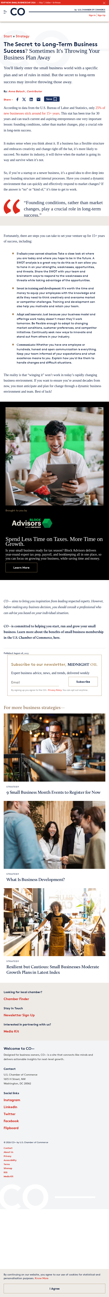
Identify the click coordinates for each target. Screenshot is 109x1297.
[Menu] (5, 12)
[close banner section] (104, 3)
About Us (8, 1152)
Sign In (92, 15)
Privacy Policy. (55, 690)
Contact (8, 1148)
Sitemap (8, 1168)
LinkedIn (10, 1107)
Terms (7, 1164)
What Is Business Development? (35, 880)
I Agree (55, 1288)
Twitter (9, 1114)
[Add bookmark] (52, 99)
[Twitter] (24, 99)
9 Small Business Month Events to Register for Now (53, 792)
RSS (5, 1172)
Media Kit (11, 1031)
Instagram (12, 1100)
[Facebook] (18, 99)
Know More (41, 1278)
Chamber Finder (16, 999)
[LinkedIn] (31, 99)
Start (8, 36)
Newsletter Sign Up (19, 1015)
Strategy (22, 36)
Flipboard (11, 1128)
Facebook (11, 1121)
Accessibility (10, 1160)
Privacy (7, 1156)
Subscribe (83, 681)
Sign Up (101, 15)
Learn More (21, 567)
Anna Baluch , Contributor (25, 91)
